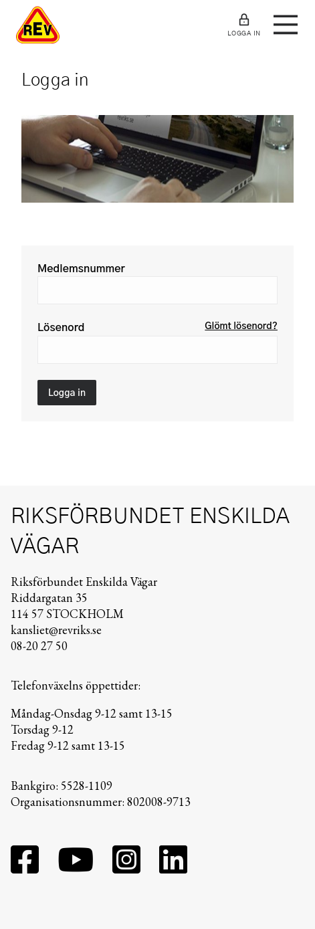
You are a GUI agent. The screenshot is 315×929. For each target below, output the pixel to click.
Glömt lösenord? (241, 326)
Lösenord (61, 327)
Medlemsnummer (81, 269)
